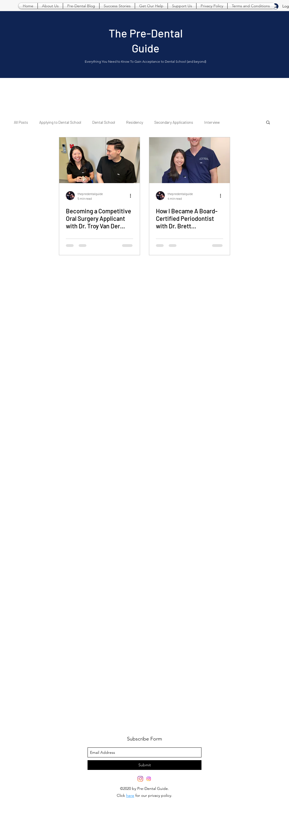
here (130, 795)
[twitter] (140, 779)
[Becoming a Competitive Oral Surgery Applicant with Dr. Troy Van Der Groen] (99, 160)
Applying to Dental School (60, 122)
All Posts (21, 122)
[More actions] (132, 195)
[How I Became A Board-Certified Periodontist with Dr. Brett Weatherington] (189, 160)
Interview (212, 122)
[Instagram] (148, 779)
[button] (268, 123)
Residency (134, 122)
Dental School (103, 122)
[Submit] (144, 765)
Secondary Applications (173, 122)
